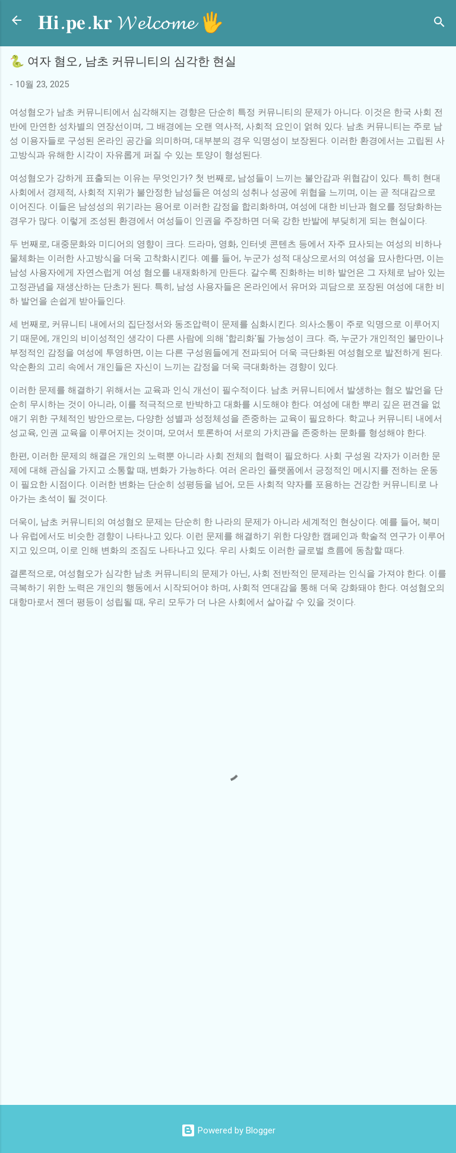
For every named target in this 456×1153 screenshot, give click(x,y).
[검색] (439, 24)
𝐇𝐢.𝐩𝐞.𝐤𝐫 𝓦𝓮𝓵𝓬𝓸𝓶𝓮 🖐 (131, 22)
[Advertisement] (233, 1000)
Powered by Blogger (228, 1130)
